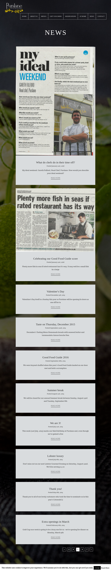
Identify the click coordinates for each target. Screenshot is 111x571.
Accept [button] (97, 568)
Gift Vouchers (56, 16)
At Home (83, 16)
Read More (55, 178)
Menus (43, 16)
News (92, 16)
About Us (34, 16)
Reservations (70, 16)
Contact (101, 16)
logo (14, 8)
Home (24, 16)
